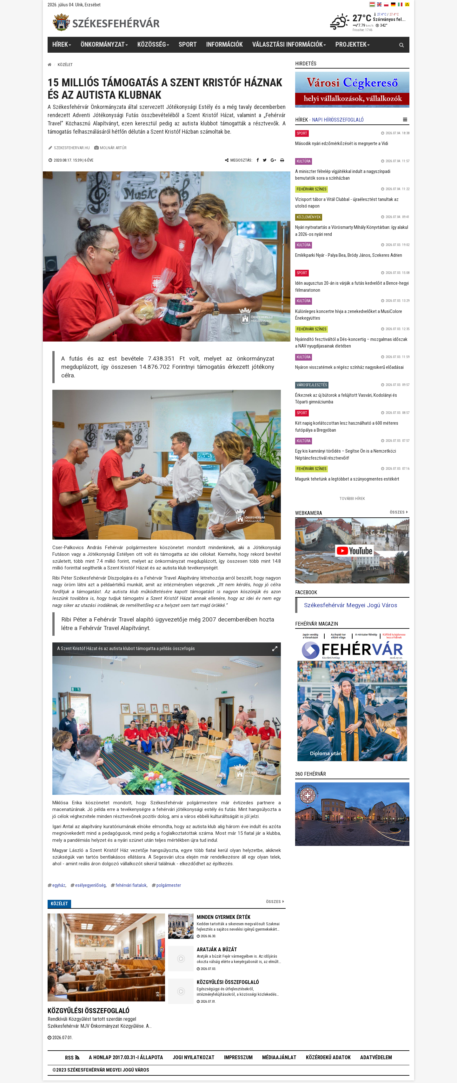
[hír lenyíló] (405, 120)
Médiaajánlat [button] (279, 1059)
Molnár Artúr (113, 147)
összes (397, 512)
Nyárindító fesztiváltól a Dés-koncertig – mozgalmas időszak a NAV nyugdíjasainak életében (351, 342)
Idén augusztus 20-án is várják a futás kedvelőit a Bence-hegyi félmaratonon (352, 286)
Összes (273, 901)
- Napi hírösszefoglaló (336, 120)
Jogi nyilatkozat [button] (194, 1059)
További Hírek (352, 498)
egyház (58, 885)
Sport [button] (188, 44)
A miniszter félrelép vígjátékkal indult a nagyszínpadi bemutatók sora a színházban (342, 175)
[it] (400, 4)
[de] (393, 4)
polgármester (168, 885)
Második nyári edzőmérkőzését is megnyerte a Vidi (341, 143)
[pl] (386, 4)
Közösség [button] (153, 47)
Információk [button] (224, 44)
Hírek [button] (61, 47)
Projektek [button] (352, 47)
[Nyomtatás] (282, 160)
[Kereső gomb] (401, 45)
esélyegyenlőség (90, 885)
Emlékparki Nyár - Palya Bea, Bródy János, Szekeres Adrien (348, 255)
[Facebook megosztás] (257, 160)
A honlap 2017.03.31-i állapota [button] (126, 1059)
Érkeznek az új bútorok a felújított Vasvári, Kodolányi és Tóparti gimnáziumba (346, 398)
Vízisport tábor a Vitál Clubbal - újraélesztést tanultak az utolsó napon (347, 202)
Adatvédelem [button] (376, 1059)
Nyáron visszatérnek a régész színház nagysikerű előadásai (349, 367)
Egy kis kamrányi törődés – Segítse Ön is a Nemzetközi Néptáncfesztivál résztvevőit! (345, 454)
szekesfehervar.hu (72, 147)
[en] (379, 4)
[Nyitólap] (49, 64)
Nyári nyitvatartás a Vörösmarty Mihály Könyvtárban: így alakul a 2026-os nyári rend (351, 230)
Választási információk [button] (289, 47)
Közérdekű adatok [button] (328, 1059)
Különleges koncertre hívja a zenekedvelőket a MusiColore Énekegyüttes (348, 315)
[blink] (407, 4)
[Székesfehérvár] (106, 22)
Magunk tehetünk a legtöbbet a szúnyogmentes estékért (347, 479)
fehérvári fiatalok (131, 885)
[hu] (372, 4)
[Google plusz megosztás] (273, 160)
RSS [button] (69, 1059)
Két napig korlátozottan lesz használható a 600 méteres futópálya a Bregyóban (346, 426)
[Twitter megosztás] (265, 160)
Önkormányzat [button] (104, 47)
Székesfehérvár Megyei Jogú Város (350, 605)
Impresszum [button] (238, 1059)
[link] (352, 90)
